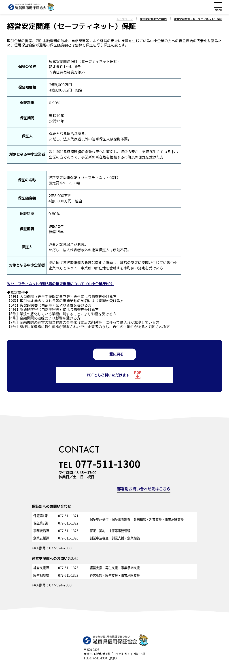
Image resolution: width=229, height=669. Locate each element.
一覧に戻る (114, 354)
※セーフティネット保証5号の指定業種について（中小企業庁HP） (60, 284)
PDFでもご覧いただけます (114, 375)
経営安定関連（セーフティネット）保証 (198, 19)
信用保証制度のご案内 (153, 19)
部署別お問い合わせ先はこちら (143, 489)
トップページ (125, 19)
